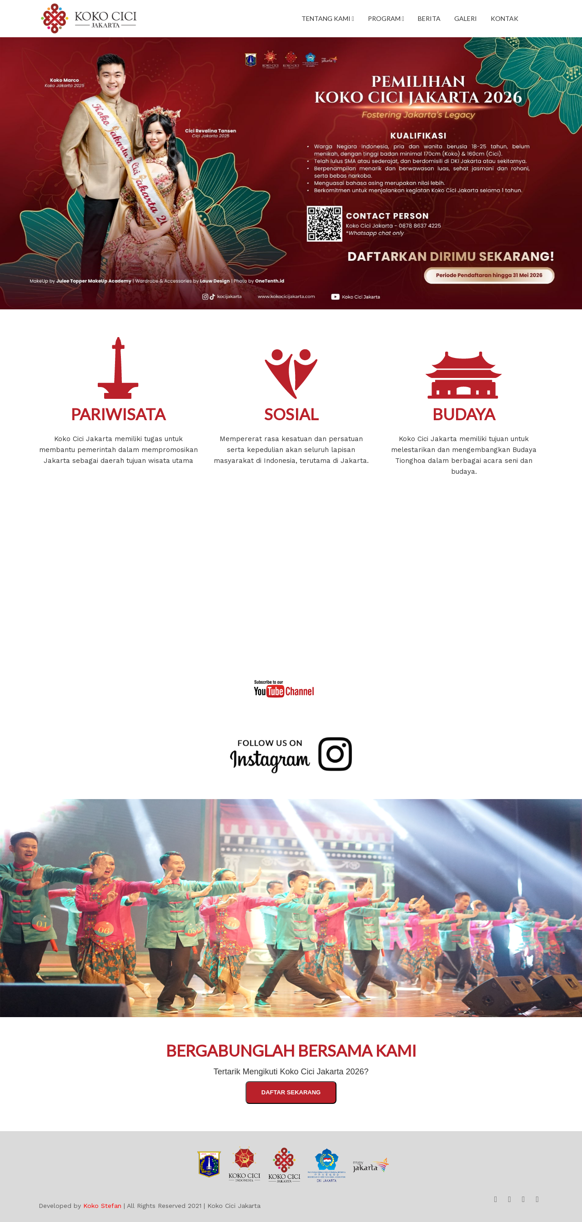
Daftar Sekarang (291, 1092)
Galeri (465, 18)
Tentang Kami (327, 18)
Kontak (504, 18)
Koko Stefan (102, 1205)
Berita (429, 18)
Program (386, 18)
